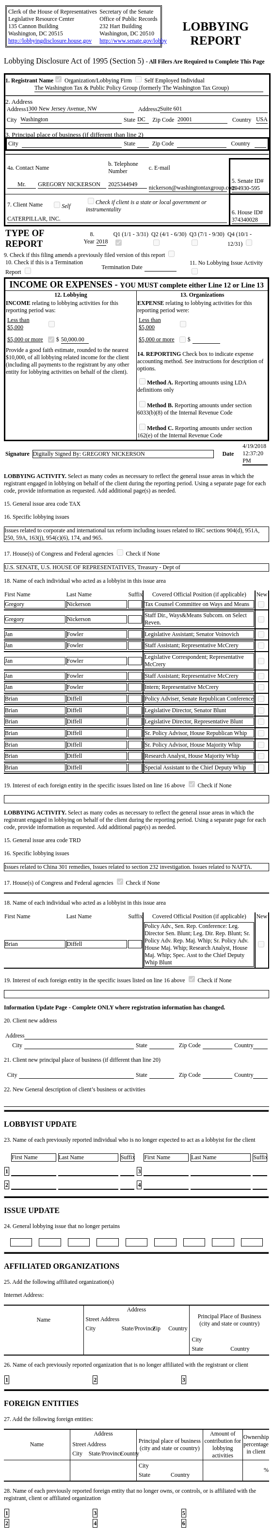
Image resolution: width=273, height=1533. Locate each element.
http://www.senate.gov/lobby (133, 40)
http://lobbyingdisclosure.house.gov (50, 40)
